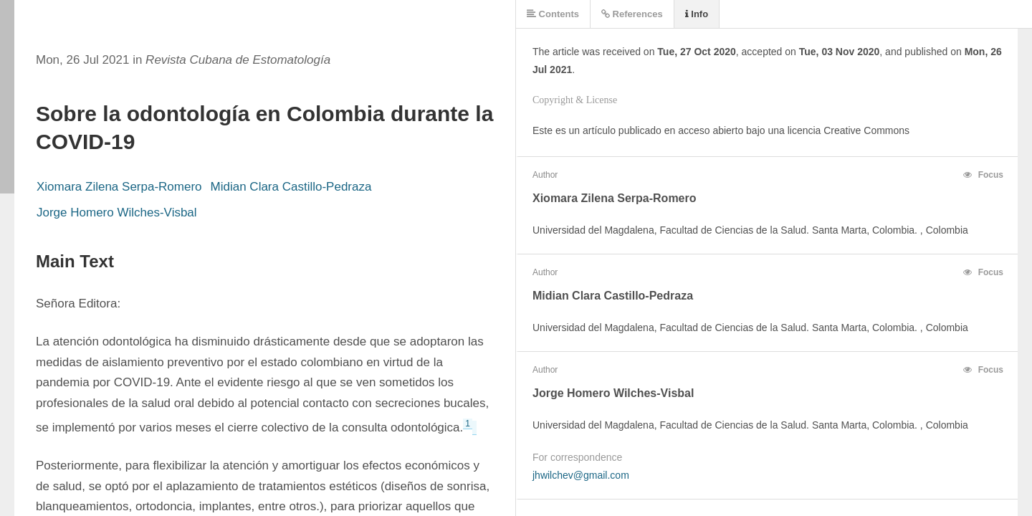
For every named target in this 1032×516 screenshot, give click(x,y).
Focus (983, 175)
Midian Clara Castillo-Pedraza (291, 187)
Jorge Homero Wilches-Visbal (117, 212)
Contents (553, 14)
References (632, 14)
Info (696, 14)
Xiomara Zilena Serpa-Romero (119, 187)
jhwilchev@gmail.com (580, 475)
